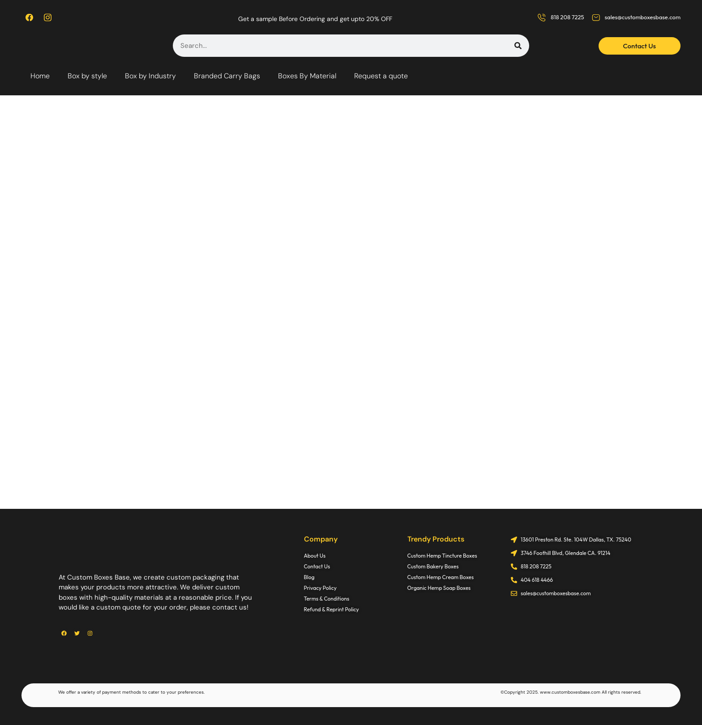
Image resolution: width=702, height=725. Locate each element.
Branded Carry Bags (227, 76)
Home (40, 76)
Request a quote (381, 76)
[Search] (518, 45)
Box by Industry (150, 76)
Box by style (87, 76)
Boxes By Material (307, 76)
